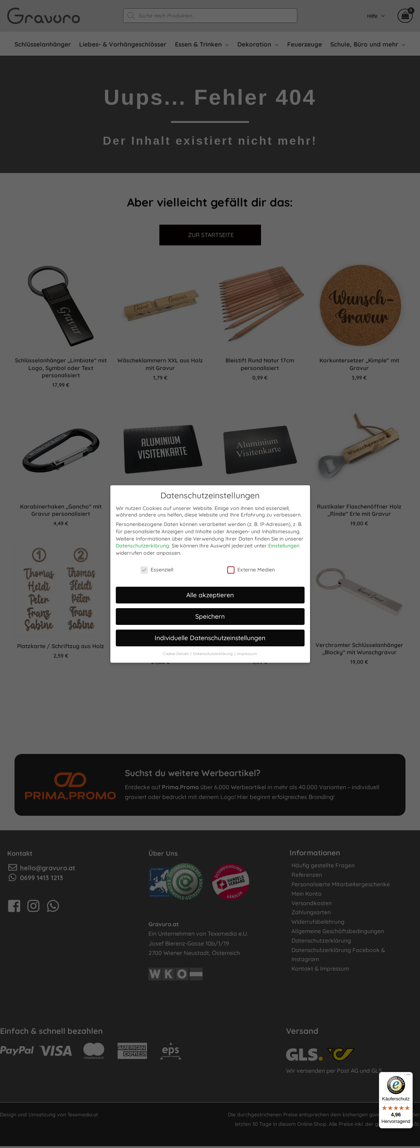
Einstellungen (283, 544)
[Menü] (408, 1076)
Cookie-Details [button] (176, 652)
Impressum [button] (247, 652)
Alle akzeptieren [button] (210, 593)
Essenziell (156, 568)
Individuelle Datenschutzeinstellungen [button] (210, 636)
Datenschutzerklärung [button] (213, 652)
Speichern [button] (210, 615)
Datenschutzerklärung (142, 544)
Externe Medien (251, 568)
